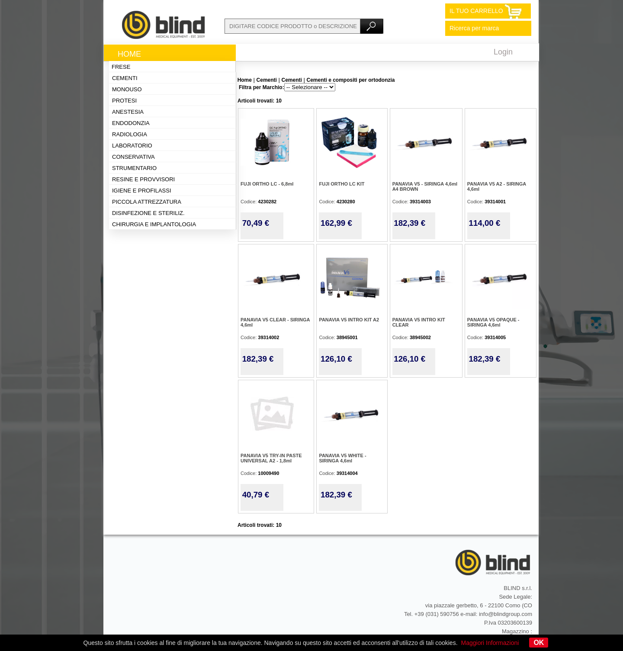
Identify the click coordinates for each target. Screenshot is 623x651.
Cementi (125, 78)
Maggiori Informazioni (490, 642)
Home (129, 54)
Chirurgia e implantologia (154, 224)
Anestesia (128, 112)
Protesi (124, 100)
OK (538, 642)
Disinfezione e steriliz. (148, 213)
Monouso (127, 89)
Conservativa (133, 157)
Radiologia (129, 134)
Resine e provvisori (143, 179)
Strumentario (134, 168)
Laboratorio (132, 145)
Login (503, 52)
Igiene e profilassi (141, 190)
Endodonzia (131, 123)
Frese (121, 67)
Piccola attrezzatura (146, 202)
